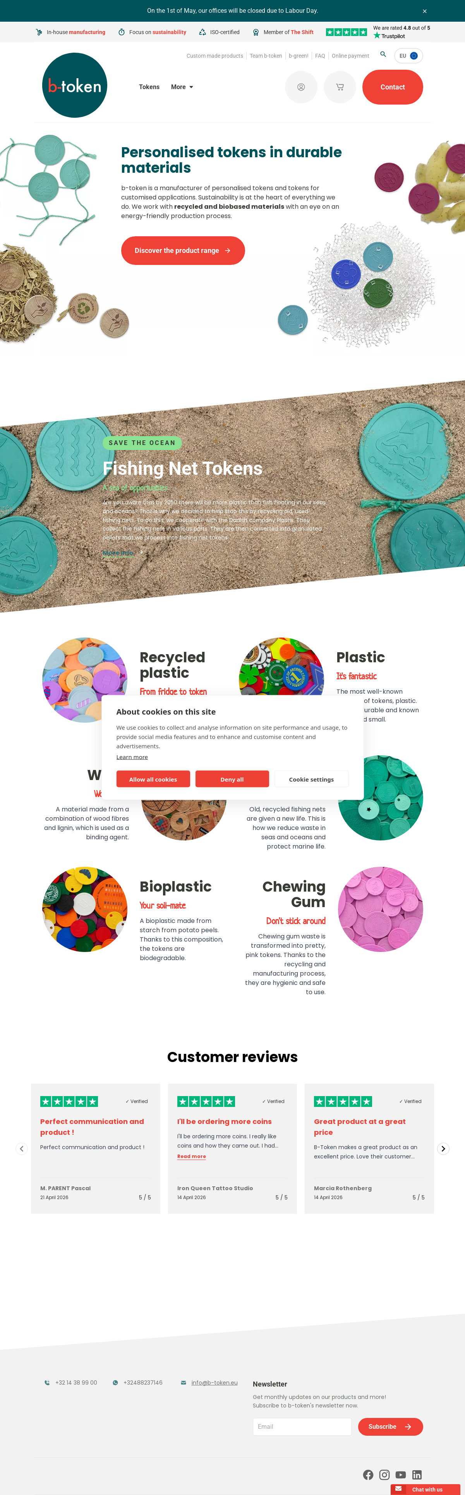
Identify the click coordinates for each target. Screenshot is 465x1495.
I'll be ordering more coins (224, 1121)
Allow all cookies (153, 779)
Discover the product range (183, 250)
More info (123, 552)
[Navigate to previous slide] (21, 1149)
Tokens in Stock (204, 1343)
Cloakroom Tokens (129, 1364)
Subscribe (391, 1364)
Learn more (132, 757)
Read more (191, 1156)
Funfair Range (65, 1359)
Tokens (149, 87)
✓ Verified (136, 1101)
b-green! (299, 56)
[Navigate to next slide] (443, 1149)
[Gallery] (232, 1149)
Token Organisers (60, 1389)
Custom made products (215, 56)
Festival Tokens (136, 1343)
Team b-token (266, 56)
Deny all (232, 779)
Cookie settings (311, 779)
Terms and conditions (191, 1478)
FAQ (320, 56)
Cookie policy (282, 1478)
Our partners (138, 1445)
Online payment (350, 56)
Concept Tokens (137, 1384)
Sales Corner (199, 1384)
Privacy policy (241, 1478)
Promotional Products (199, 1364)
